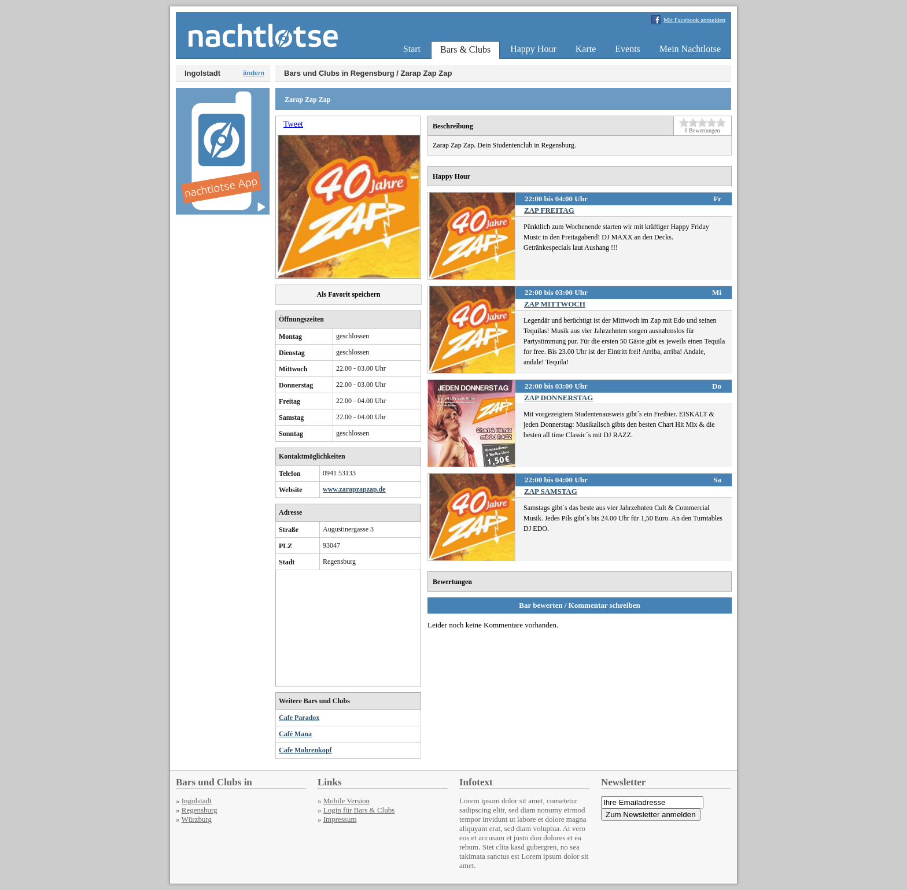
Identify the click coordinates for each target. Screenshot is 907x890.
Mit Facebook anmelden (694, 19)
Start (412, 49)
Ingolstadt (197, 800)
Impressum (340, 819)
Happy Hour (533, 49)
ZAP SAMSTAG (550, 491)
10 (720, 122)
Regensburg (199, 810)
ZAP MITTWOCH (554, 304)
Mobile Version (346, 800)
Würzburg (197, 819)
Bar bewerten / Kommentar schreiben (579, 605)
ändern (253, 72)
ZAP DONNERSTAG (558, 397)
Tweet (293, 124)
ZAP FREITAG (549, 210)
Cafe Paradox (299, 718)
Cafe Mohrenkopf (305, 750)
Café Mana (295, 734)
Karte (586, 49)
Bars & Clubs (465, 49)
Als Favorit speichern (349, 294)
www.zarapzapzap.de (354, 489)
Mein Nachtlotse (690, 49)
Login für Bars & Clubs (359, 810)
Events (627, 49)
